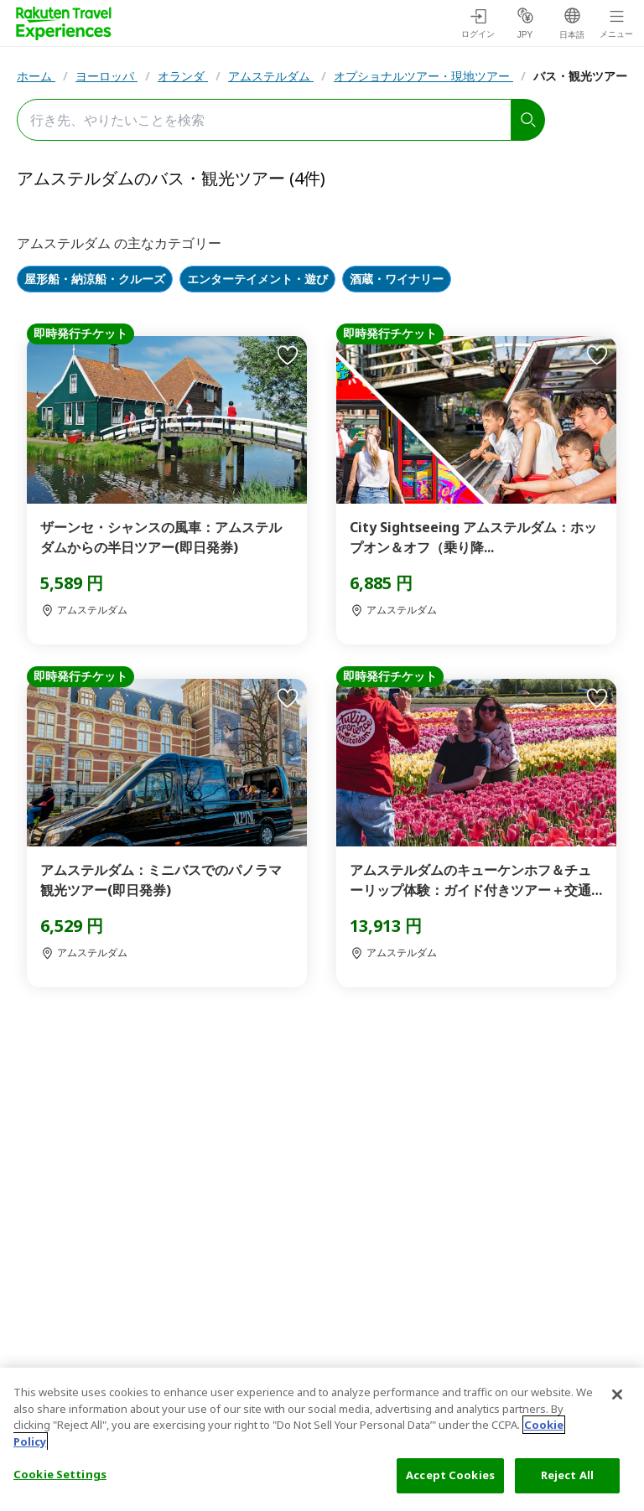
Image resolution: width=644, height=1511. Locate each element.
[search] (528, 120)
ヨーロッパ (106, 76)
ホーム (36, 76)
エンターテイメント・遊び (257, 279)
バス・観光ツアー (580, 76)
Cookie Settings (59, 1474)
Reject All (567, 1475)
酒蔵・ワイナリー (397, 279)
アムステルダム (271, 76)
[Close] (617, 1394)
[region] (322, 1439)
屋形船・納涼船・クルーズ (94, 279)
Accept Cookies (450, 1475)
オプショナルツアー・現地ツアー (423, 76)
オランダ (183, 76)
